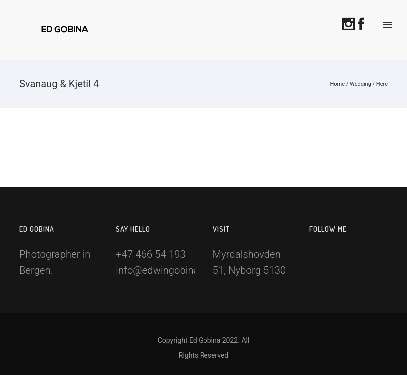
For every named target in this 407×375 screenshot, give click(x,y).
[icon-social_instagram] (351, 23)
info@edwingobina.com (168, 270)
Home (337, 84)
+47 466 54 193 (151, 254)
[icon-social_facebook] (363, 23)
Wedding (360, 84)
